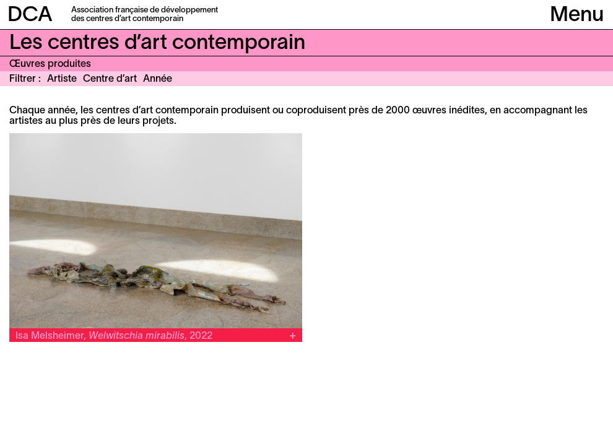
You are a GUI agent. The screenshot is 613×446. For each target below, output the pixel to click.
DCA (30, 15)
